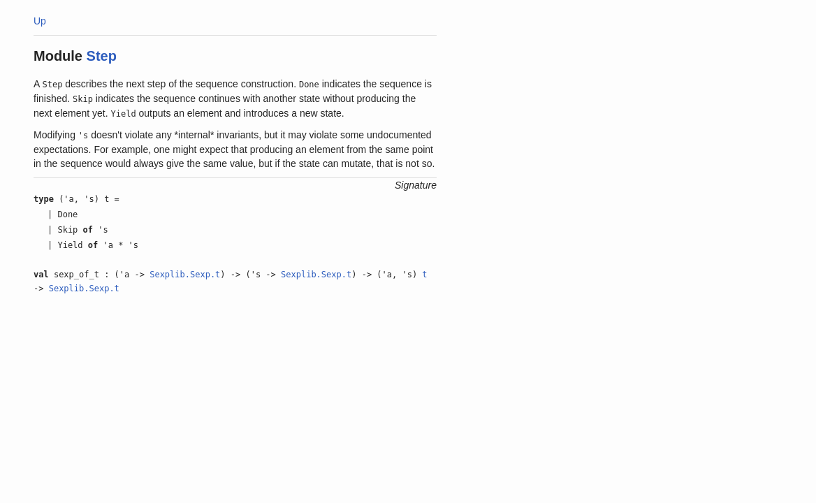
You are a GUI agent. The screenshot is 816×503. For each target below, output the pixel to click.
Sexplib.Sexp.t (185, 274)
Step (102, 56)
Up (40, 21)
